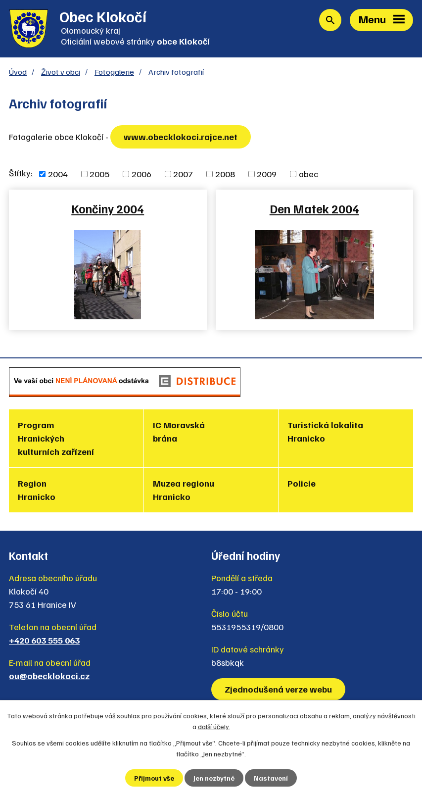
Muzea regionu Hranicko (183, 490)
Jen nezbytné (213, 778)
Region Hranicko (36, 490)
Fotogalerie (114, 71)
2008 (225, 173)
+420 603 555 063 (44, 640)
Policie (301, 483)
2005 (99, 173)
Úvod (18, 71)
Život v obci (60, 71)
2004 (58, 173)
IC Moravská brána (179, 431)
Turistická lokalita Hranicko (325, 431)
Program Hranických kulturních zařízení (56, 438)
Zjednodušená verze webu (278, 689)
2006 (141, 173)
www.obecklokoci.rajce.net (180, 136)
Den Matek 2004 (314, 208)
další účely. (214, 726)
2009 (267, 173)
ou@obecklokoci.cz (49, 675)
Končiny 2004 (107, 208)
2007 (183, 173)
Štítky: (21, 172)
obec (308, 173)
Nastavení (271, 778)
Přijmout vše (154, 778)
